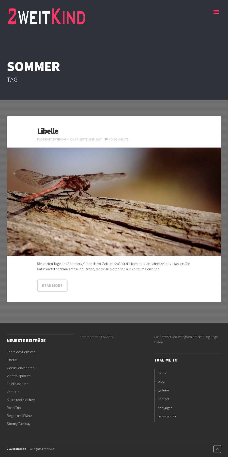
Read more (52, 285)
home (162, 372)
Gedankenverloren (20, 368)
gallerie (163, 390)
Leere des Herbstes (21, 352)
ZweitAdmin (60, 139)
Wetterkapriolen (19, 375)
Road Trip (14, 407)
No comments (118, 139)
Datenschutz (167, 416)
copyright (165, 408)
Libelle (47, 131)
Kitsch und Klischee (21, 399)
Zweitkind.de (16, 449)
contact (163, 399)
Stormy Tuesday (18, 423)
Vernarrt (13, 391)
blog (161, 381)
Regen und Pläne (19, 415)
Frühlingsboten (17, 383)
